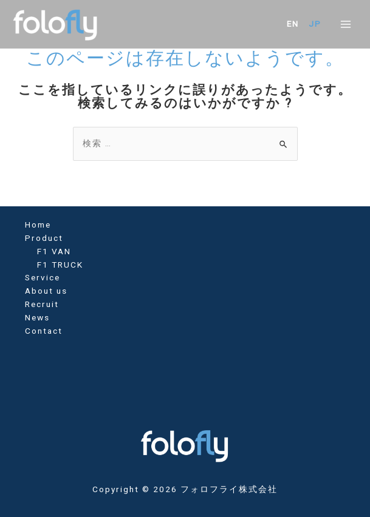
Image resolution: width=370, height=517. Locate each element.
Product (44, 238)
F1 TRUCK (60, 264)
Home (38, 224)
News (37, 317)
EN (293, 24)
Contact (44, 331)
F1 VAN (54, 251)
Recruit (42, 304)
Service (42, 277)
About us (46, 291)
